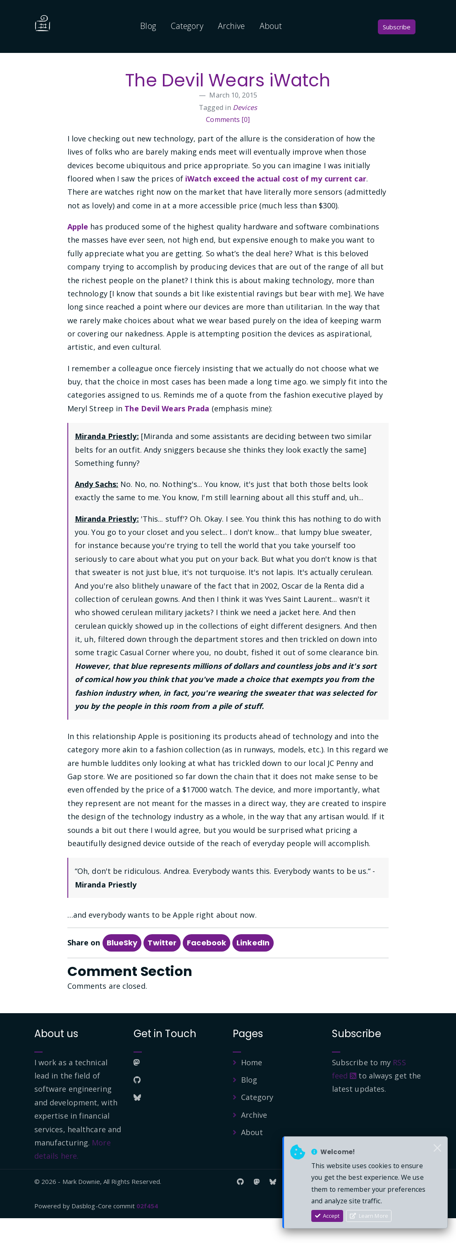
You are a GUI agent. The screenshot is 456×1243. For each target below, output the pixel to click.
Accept (327, 1215)
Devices (245, 132)
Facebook (206, 967)
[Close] (437, 1148)
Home (251, 1087)
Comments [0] (228, 144)
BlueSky (122, 967)
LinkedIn (253, 967)
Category (187, 25)
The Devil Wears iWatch (228, 92)
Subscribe (397, 27)
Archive (231, 25)
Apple (77, 251)
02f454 (147, 1230)
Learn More (369, 1215)
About (271, 25)
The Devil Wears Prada (166, 433)
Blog (148, 25)
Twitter (162, 967)
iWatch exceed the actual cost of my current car (275, 203)
